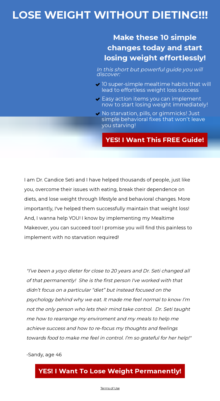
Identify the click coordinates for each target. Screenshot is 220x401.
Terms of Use (110, 388)
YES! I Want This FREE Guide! (155, 140)
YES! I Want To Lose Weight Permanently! (110, 371)
